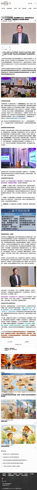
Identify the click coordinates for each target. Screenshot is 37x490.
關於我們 (4, 473)
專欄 (19, 8)
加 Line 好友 (9, 341)
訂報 (29, 3)
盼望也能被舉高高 (5, 446)
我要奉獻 (7, 350)
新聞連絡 (9, 473)
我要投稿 (15, 473)
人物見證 (15, 8)
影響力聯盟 (24, 8)
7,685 (5, 49)
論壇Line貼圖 (4, 481)
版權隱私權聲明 (11, 475)
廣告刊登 (20, 473)
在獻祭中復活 (4, 421)
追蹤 (14, 21)
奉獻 (31, 3)
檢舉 (35, 20)
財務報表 (17, 475)
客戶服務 (31, 473)
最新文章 (3, 8)
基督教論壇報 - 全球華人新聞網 (6, 3)
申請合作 (26, 473)
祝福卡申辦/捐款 (25, 475)
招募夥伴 (4, 475)
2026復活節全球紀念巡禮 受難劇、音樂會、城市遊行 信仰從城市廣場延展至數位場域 (18, 395)
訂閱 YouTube (18, 344)
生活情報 (29, 8)
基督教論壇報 (9, 8)
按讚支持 (27, 341)
